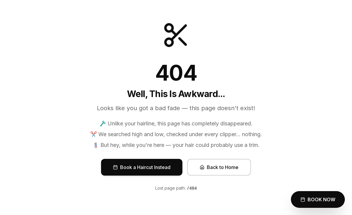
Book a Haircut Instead (141, 167)
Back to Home (219, 167)
